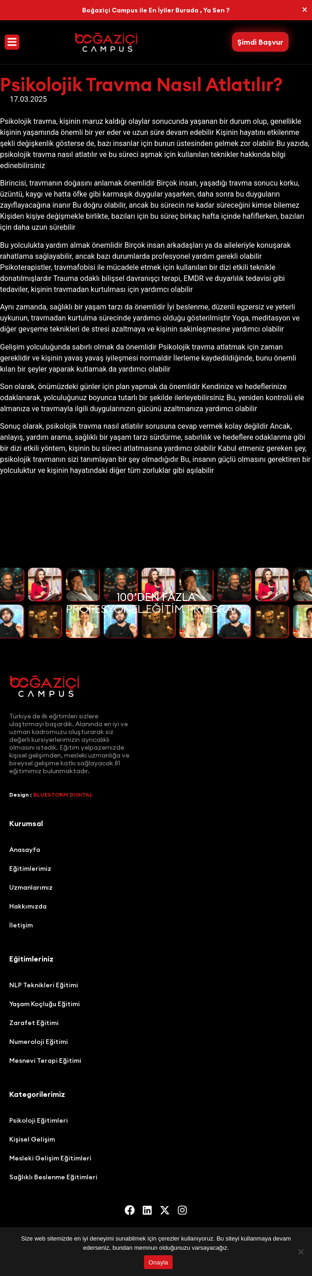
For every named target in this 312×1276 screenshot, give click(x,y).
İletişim (21, 925)
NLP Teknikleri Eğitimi (43, 985)
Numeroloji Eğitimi (38, 1041)
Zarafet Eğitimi (34, 1023)
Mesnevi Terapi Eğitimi (45, 1060)
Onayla (158, 1262)
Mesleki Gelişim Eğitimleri (50, 1158)
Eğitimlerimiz (30, 868)
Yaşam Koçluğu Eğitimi (44, 1004)
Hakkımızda (28, 906)
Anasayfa (24, 849)
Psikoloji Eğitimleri (38, 1120)
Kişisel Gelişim (32, 1139)
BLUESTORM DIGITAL (63, 794)
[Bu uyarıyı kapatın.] (304, 9)
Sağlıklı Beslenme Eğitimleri (53, 1177)
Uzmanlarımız (31, 887)
